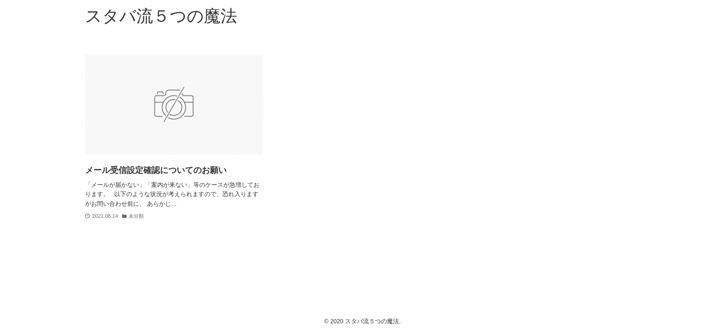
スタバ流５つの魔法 (161, 15)
